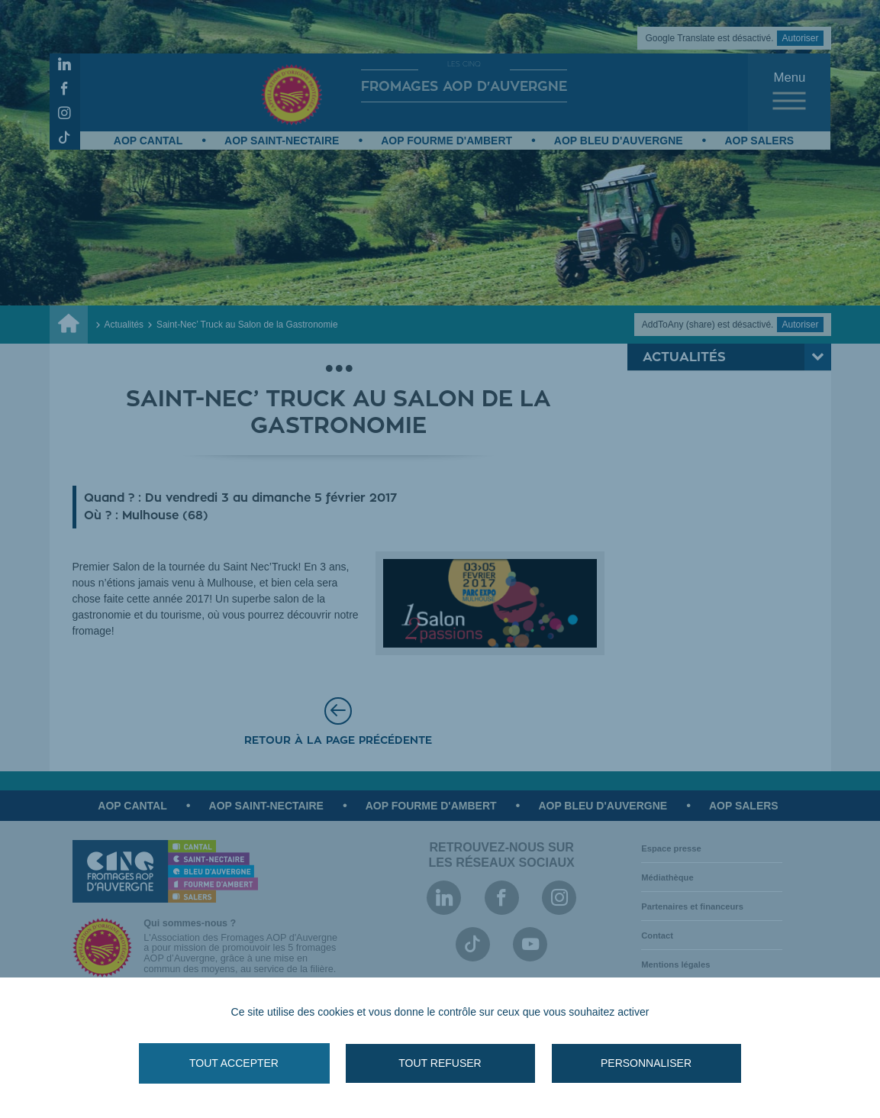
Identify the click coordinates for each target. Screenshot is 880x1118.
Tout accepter (234, 1063)
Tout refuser (439, 1063)
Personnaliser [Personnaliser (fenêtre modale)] (646, 1063)
